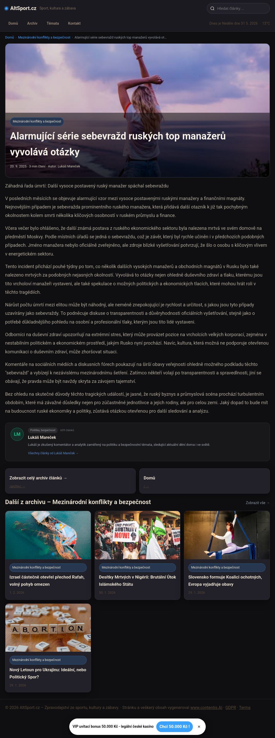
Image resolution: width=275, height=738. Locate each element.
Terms (245, 707)
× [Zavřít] (199, 726)
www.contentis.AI (206, 707)
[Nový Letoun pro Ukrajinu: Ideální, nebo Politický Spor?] (48, 648)
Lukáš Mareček (42, 437)
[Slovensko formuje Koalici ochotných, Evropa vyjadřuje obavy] (227, 555)
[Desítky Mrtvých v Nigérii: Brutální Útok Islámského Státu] (137, 555)
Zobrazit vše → (258, 503)
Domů (13, 23)
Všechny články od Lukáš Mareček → (53, 453)
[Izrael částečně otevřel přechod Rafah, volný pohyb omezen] (48, 555)
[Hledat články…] (242, 8)
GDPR (230, 707)
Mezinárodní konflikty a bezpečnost (44, 37)
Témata (53, 23)
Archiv (32, 23)
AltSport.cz (23, 8)
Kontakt (74, 23)
